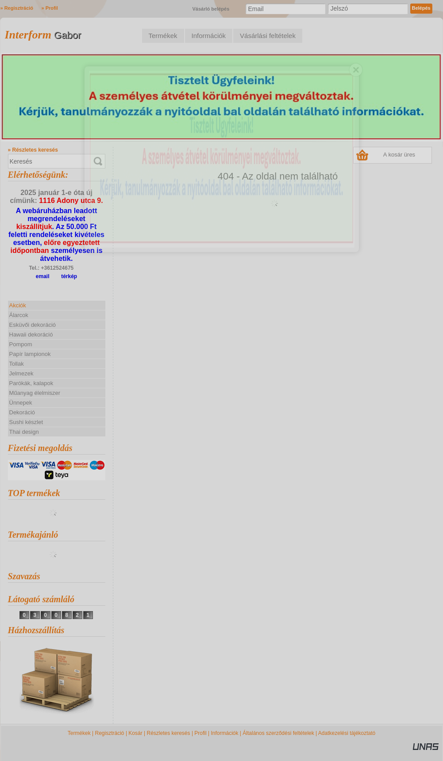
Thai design (24, 431)
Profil (200, 733)
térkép (69, 276)
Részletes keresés (168, 733)
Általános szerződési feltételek (278, 733)
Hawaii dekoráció (31, 334)
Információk (224, 733)
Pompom (20, 344)
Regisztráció (109, 733)
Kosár (135, 733)
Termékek (79, 733)
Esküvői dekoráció (32, 324)
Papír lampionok (30, 354)
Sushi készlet (26, 422)
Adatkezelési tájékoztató (346, 733)
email (43, 276)
